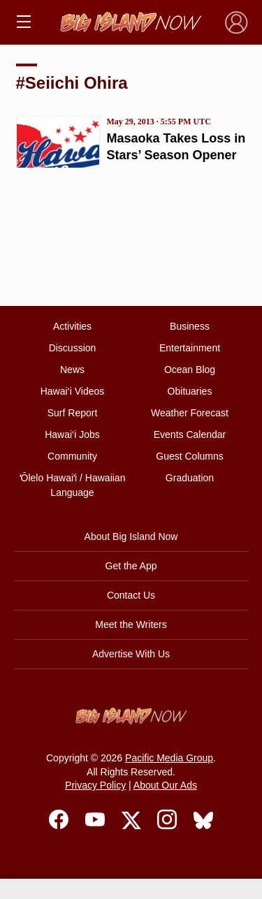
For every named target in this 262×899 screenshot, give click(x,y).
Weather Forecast (189, 412)
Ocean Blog (189, 369)
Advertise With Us (131, 653)
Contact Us (131, 595)
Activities (72, 326)
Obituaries (190, 391)
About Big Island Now (131, 536)
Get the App (131, 565)
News (72, 369)
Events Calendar (190, 434)
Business (190, 326)
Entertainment (189, 347)
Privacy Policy (95, 785)
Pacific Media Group (169, 757)
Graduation (190, 477)
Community (72, 456)
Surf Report (73, 412)
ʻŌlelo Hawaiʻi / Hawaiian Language (73, 485)
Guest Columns (189, 456)
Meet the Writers (130, 624)
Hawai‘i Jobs (72, 434)
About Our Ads (165, 785)
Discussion (72, 347)
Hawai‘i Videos (73, 391)
